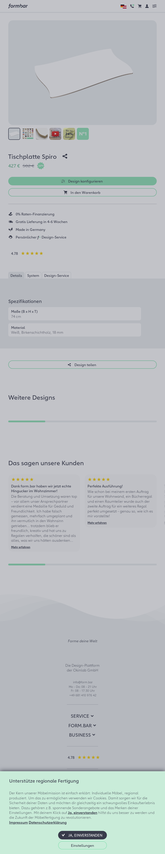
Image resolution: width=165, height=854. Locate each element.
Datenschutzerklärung (48, 822)
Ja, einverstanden (82, 812)
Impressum (18, 822)
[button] (82, 835)
